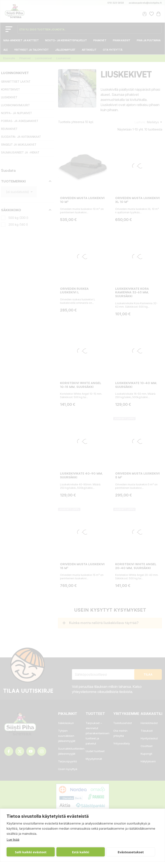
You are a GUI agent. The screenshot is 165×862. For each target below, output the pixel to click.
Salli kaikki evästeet (30, 852)
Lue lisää (13, 840)
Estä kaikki (80, 852)
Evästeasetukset (131, 852)
